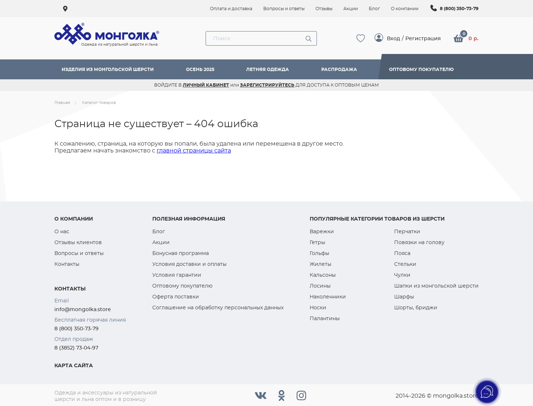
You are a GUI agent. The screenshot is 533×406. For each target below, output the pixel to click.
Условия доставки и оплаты (189, 264)
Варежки (322, 231)
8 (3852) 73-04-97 (76, 347)
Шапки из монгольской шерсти (436, 285)
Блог (158, 231)
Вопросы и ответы (79, 253)
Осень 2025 (200, 69)
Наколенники (328, 296)
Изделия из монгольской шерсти (108, 69)
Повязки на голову (419, 242)
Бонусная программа (180, 253)
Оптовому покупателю (421, 69)
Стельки (405, 264)
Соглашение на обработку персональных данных (218, 307)
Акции (161, 242)
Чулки (402, 275)
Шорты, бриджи (415, 307)
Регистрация (423, 38)
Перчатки (407, 231)
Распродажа (339, 69)
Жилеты (320, 264)
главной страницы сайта (194, 150)
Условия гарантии (176, 275)
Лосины (320, 285)
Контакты (66, 264)
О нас (61, 231)
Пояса (402, 253)
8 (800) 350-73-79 (459, 8)
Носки (318, 307)
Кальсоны (323, 275)
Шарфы (404, 296)
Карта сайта (73, 365)
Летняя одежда (267, 69)
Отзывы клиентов (78, 242)
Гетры (317, 242)
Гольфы (319, 253)
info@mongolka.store (82, 309)
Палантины (325, 318)
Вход (393, 38)
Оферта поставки (175, 296)
